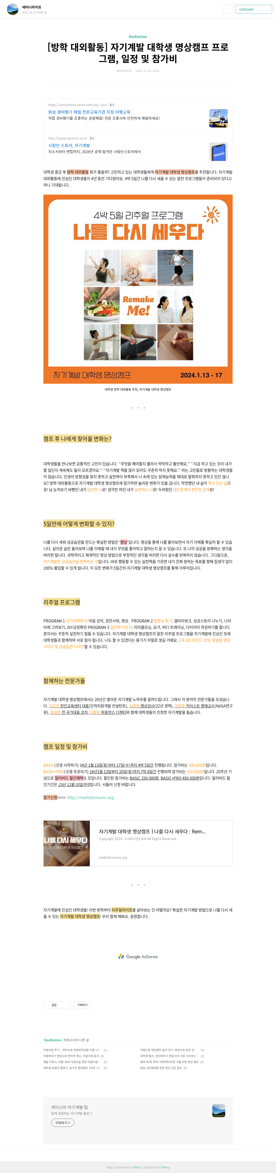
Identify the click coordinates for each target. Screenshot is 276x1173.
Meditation (138, 36)
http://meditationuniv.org (90, 797)
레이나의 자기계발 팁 (69, 1107)
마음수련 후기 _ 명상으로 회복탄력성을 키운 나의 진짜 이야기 (72, 1050)
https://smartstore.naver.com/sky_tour (77, 105)
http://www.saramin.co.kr (67, 138)
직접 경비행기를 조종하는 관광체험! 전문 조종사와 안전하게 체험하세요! (104, 118)
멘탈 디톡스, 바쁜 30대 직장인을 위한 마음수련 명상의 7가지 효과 (72, 1062)
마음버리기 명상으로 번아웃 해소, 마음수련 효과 (71, 1056)
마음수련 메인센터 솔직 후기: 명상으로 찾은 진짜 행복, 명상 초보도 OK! (169, 1050)
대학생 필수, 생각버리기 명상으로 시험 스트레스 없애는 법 (169, 1056)
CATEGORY (254, 9)
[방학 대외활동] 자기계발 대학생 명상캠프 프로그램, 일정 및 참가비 (137, 52)
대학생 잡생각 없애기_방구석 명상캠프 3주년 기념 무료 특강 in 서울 (72, 1068)
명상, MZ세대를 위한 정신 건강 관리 (161, 1068)
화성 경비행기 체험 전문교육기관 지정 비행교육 (89, 112)
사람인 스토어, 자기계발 (69, 145)
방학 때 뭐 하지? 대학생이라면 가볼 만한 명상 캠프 (169, 1062)
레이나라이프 (34, 7)
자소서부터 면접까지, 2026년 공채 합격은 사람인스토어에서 (94, 151)
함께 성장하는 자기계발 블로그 (71, 1113)
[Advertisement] (138, 956)
